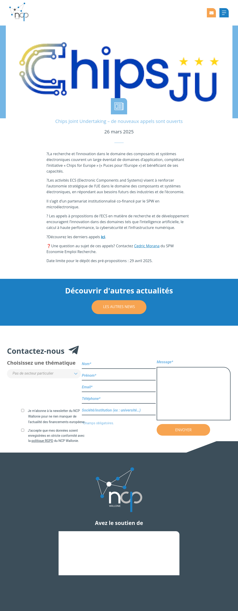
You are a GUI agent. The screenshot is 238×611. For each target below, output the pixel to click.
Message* (194, 390)
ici (103, 236)
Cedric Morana (146, 245)
